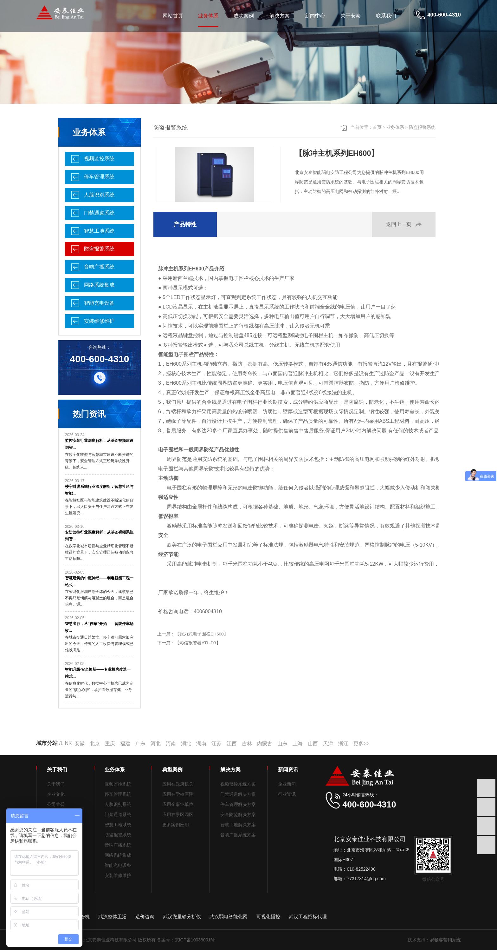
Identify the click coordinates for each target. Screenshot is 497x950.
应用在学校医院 (177, 794)
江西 (232, 743)
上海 (298, 743)
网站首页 (173, 15)
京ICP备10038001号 (195, 939)
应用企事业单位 (177, 804)
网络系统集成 (99, 285)
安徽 (79, 743)
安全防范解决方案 (238, 814)
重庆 (110, 743)
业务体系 (208, 15)
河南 (171, 743)
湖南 (201, 743)
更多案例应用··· (177, 824)
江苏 (216, 743)
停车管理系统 (99, 176)
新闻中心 (315, 15)
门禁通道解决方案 (238, 794)
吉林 (247, 743)
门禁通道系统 (99, 213)
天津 (328, 743)
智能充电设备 (99, 303)
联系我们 (386, 15)
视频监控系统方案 (238, 784)
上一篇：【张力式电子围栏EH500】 (192, 634)
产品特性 (185, 224)
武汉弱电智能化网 (229, 916)
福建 (125, 743)
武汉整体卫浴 (112, 916)
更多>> (361, 743)
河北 (156, 743)
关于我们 (56, 784)
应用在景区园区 (177, 814)
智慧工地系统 (99, 231)
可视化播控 (268, 916)
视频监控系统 (99, 158)
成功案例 (244, 15)
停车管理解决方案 (238, 804)
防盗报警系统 (99, 248)
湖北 (186, 743)
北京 (95, 743)
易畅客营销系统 (445, 939)
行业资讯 (287, 794)
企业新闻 (287, 784)
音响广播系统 (99, 266)
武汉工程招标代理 (308, 916)
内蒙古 (264, 743)
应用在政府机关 (177, 784)
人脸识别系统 (99, 194)
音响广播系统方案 (238, 834)
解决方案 (279, 15)
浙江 (343, 743)
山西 (313, 743)
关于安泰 (350, 15)
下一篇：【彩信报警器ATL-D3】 (189, 643)
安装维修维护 (99, 321)
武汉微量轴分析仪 (182, 916)
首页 (377, 127)
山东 (282, 743)
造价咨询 (144, 916)
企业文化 (56, 794)
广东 (140, 743)
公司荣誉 (56, 804)
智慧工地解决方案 (238, 824)
